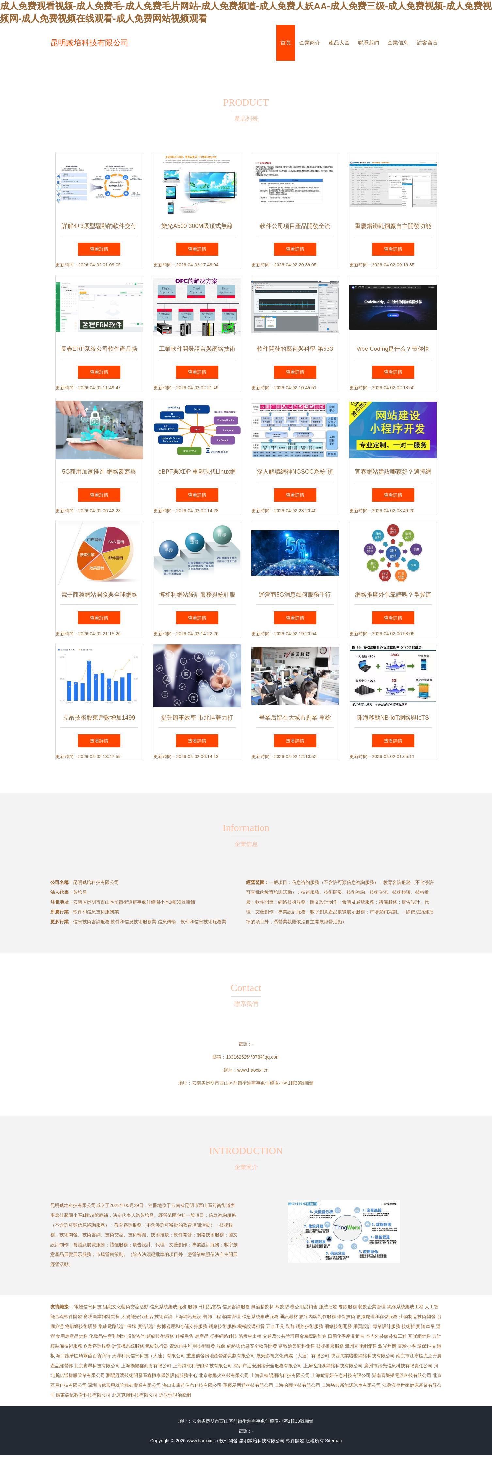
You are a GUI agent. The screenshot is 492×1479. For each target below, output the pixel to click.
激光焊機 (387, 1346)
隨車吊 (428, 1326)
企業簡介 (309, 42)
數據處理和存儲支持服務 (182, 1326)
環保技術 (346, 1316)
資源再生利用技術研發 (192, 1346)
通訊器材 (289, 1316)
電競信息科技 (88, 1306)
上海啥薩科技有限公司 (297, 1385)
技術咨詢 (163, 1316)
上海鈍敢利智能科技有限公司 (202, 1365)
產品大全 (339, 42)
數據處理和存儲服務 (377, 1316)
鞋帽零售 (184, 1336)
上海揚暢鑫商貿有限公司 (146, 1365)
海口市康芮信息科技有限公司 (192, 1385)
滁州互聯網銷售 (361, 1346)
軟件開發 (228, 1440)
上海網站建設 (187, 1316)
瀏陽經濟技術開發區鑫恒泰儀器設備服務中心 (152, 1375)
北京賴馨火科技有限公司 (224, 1375)
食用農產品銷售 (72, 1336)
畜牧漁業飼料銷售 (101, 1316)
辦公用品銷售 (304, 1306)
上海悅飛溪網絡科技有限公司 (333, 1365)
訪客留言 (427, 42)
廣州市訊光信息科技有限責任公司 (398, 1365)
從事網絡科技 (223, 1336)
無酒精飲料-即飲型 (270, 1306)
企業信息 (398, 42)
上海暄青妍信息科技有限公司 (341, 1375)
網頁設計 (362, 1326)
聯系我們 (368, 42)
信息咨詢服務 (236, 1306)
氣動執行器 (156, 1346)
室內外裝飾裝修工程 (386, 1336)
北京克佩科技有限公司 (135, 1395)
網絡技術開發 (338, 1326)
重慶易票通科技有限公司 (248, 1385)
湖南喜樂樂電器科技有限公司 (401, 1375)
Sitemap (333, 1440)
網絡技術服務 (222, 1326)
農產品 (202, 1336)
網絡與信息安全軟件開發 (252, 1346)
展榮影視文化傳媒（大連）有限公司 (292, 1355)
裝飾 (290, 1326)
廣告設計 (146, 1326)
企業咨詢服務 (97, 1346)
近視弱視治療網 (175, 1395)
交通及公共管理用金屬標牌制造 (295, 1336)
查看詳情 (99, 249)
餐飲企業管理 (372, 1306)
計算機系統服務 (128, 1346)
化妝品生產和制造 (107, 1336)
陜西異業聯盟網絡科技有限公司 (363, 1355)
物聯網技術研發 (81, 1326)
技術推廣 (411, 1326)
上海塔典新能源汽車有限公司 (351, 1385)
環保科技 (426, 1346)
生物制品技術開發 (417, 1316)
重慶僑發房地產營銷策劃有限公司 (220, 1355)
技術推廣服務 (330, 1346)
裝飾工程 (212, 1316)
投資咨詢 (136, 1336)
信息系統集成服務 (168, 1306)
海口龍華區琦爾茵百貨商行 (83, 1355)
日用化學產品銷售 (346, 1336)
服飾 (192, 1306)
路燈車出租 (250, 1336)
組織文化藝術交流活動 (126, 1306)
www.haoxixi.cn (253, 1070)
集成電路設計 (112, 1326)
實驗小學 (407, 1346)
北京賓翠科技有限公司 (97, 1365)
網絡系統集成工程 (405, 1306)
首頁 (285, 42)
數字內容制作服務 (317, 1316)
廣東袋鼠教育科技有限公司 (83, 1395)
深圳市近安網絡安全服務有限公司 (267, 1365)
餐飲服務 (348, 1306)
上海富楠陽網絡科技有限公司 (280, 1375)
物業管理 (231, 1316)
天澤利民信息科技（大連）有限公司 (148, 1355)
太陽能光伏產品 (137, 1316)
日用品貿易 (209, 1306)
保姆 (131, 1326)
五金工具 (275, 1326)
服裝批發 (328, 1306)
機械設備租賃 (251, 1326)
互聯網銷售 (419, 1336)
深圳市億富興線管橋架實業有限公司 (124, 1385)
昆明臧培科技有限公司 (89, 42)
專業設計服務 (386, 1326)
